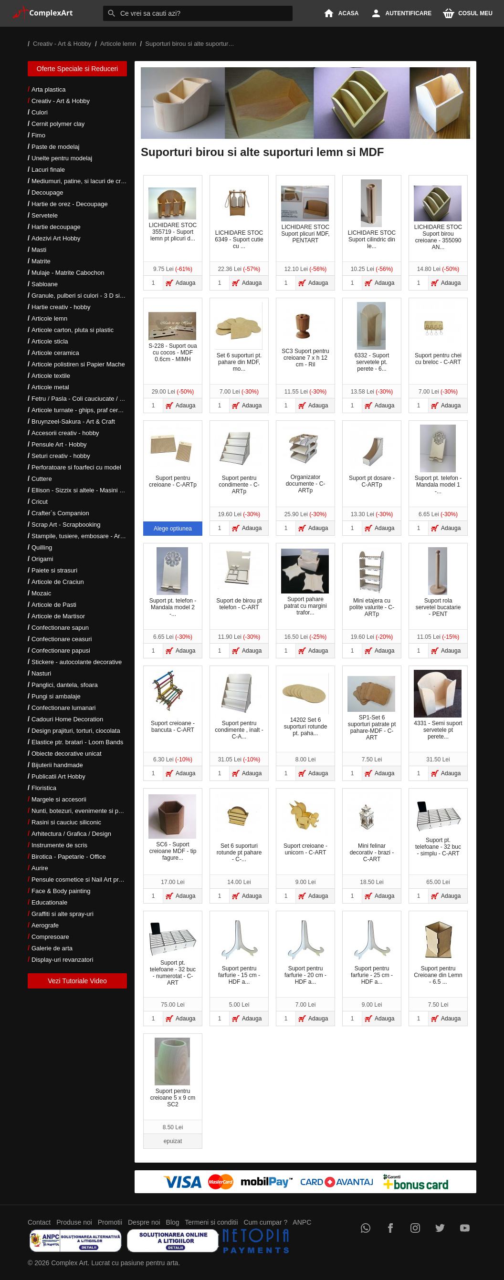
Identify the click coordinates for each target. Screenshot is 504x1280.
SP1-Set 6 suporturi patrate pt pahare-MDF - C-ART (371, 708)
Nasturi (41, 673)
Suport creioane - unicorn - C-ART (305, 824)
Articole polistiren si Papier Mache (78, 364)
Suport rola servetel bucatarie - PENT (438, 582)
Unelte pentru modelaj (62, 158)
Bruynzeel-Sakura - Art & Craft (73, 421)
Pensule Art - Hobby (59, 444)
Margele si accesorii (59, 799)
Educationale (49, 902)
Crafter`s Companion (60, 513)
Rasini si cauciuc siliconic (66, 822)
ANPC (302, 1222)
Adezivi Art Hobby (56, 238)
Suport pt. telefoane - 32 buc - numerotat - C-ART (172, 953)
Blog (172, 1222)
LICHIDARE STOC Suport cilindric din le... (372, 214)
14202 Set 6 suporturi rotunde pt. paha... (305, 705)
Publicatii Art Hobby (58, 776)
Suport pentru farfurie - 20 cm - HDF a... (305, 950)
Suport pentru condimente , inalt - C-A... (239, 705)
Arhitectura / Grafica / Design (71, 833)
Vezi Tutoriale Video (77, 981)
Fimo (38, 135)
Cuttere (42, 478)
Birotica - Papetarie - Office (69, 856)
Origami (42, 558)
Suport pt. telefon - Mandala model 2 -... (173, 582)
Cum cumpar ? (265, 1222)
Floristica (44, 787)
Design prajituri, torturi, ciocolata (76, 730)
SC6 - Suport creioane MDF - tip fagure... (172, 827)
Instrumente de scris (59, 845)
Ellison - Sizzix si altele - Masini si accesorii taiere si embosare (117, 490)
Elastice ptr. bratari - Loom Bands (77, 742)
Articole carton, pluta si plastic (73, 329)
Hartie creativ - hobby (61, 307)
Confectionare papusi (61, 650)
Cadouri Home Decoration (67, 719)
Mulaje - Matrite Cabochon (68, 272)
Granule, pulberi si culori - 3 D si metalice (88, 295)
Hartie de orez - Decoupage (70, 204)
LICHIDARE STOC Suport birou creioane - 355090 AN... (438, 218)
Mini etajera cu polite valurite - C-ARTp (371, 582)
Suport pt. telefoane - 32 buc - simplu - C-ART (438, 828)
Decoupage (47, 192)
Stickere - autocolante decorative (77, 662)
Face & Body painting (61, 891)
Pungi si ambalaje (56, 696)
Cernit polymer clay (58, 123)
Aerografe (45, 925)
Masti (39, 249)
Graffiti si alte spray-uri (63, 913)
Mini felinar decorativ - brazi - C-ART (371, 827)
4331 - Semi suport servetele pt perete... (438, 705)
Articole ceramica (55, 352)
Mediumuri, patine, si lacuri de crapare (84, 181)
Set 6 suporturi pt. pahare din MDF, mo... (238, 337)
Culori (40, 112)
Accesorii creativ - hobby (65, 433)
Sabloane (45, 284)
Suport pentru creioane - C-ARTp (172, 456)
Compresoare (50, 936)
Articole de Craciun (58, 581)
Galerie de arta (52, 948)
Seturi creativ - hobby (61, 455)
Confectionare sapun (60, 627)
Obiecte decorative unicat (67, 753)
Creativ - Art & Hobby (61, 100)
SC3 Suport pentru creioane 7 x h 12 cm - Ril (305, 337)
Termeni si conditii (211, 1222)
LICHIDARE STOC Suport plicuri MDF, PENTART (305, 215)
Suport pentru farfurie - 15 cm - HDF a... (238, 950)
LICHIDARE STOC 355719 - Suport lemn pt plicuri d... (172, 214)
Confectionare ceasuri (62, 639)
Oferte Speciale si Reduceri (77, 69)
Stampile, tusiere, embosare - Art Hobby (87, 536)
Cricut (40, 501)
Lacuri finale (48, 169)
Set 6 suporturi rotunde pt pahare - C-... (238, 827)
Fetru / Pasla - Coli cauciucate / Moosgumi (90, 398)
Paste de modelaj (55, 146)
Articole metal (50, 387)
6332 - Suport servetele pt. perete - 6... (372, 337)
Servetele (45, 215)
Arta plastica (49, 89)
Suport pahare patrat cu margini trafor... (305, 582)
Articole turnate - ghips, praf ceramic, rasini (90, 410)
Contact (39, 1222)
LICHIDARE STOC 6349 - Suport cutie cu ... (239, 214)
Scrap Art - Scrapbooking (66, 524)
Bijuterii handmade (57, 765)
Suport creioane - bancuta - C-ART (172, 701)
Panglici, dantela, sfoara (65, 684)
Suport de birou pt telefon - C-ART (238, 579)
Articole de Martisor (58, 616)
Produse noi (74, 1222)
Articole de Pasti (54, 604)
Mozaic (41, 593)
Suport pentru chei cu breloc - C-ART (438, 333)
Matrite (41, 261)
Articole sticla (50, 341)
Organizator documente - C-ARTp (305, 460)
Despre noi (144, 1222)
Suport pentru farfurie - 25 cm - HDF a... (371, 950)
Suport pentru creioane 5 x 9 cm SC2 (173, 1073)
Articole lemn (49, 318)
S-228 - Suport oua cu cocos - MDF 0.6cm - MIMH (172, 337)
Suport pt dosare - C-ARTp (372, 456)
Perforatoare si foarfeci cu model (76, 467)
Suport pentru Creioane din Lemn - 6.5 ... (438, 950)
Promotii (110, 1222)
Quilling (42, 547)
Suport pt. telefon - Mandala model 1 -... (438, 460)
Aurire (40, 868)
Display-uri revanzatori (62, 959)
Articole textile (51, 375)
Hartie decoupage (56, 226)
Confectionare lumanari (63, 707)
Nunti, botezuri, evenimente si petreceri (85, 810)
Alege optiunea (173, 528)
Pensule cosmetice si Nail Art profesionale (89, 879)
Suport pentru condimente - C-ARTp (238, 460)
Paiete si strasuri (54, 570)
